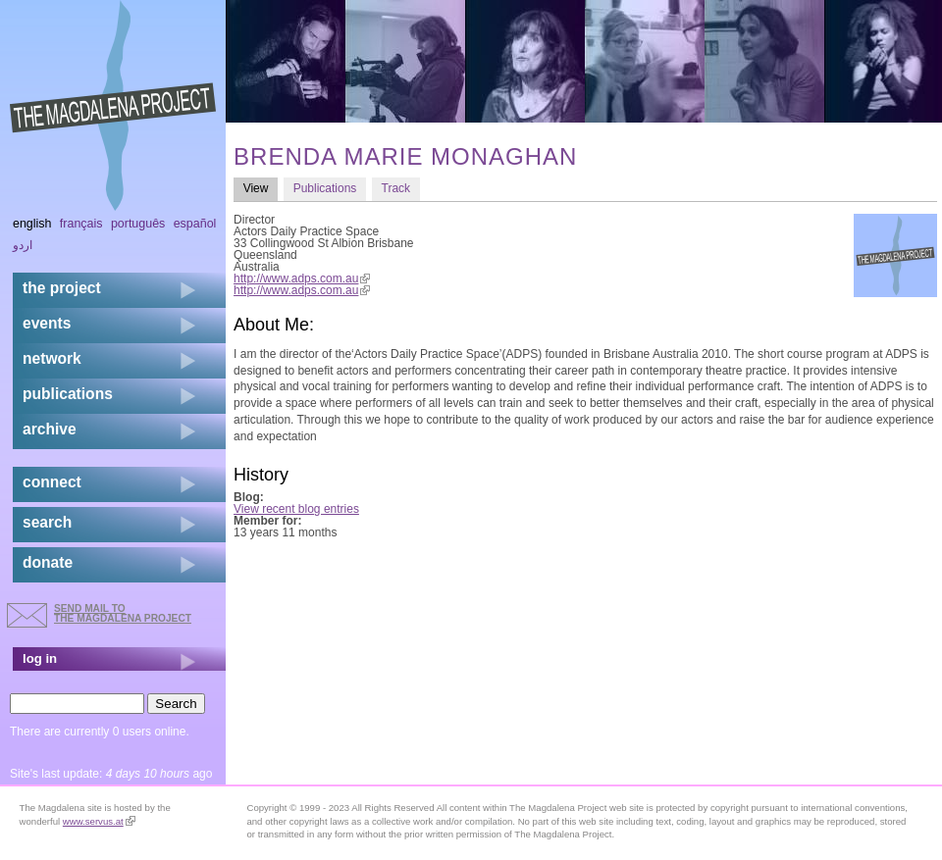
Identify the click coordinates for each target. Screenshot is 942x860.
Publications (325, 188)
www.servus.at (99, 821)
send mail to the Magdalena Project (122, 613)
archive (50, 429)
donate (48, 562)
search (47, 522)
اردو (22, 245)
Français (81, 223)
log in (40, 658)
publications (68, 393)
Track (396, 188)
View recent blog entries (296, 509)
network (52, 358)
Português (138, 223)
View (260, 187)
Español (195, 223)
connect (52, 482)
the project (62, 287)
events (47, 323)
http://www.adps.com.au (302, 278)
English (32, 223)
